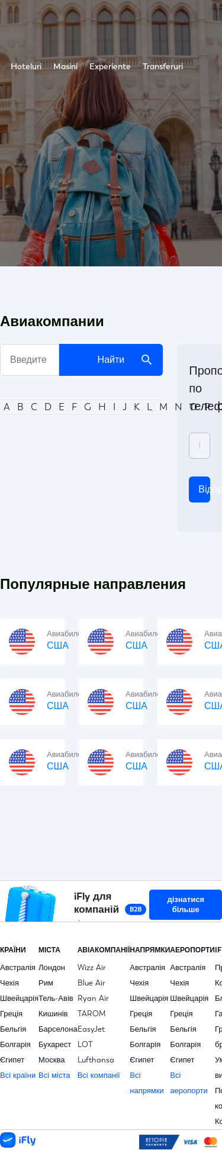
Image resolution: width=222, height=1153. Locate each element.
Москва (51, 1060)
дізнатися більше (185, 904)
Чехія (9, 983)
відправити (204, 489)
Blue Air (91, 983)
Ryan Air (93, 998)
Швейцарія (19, 998)
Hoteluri (26, 66)
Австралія (18, 967)
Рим (45, 983)
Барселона (58, 1029)
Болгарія (15, 1044)
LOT (85, 1044)
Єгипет (12, 1060)
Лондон (51, 967)
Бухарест (54, 1044)
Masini (65, 66)
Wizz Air (92, 967)
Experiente (110, 66)
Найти (126, 360)
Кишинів (53, 1014)
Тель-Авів (55, 998)
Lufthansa (96, 1060)
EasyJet (91, 1029)
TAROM (92, 1014)
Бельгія (13, 1029)
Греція (11, 1014)
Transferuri (163, 66)
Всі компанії (99, 1075)
